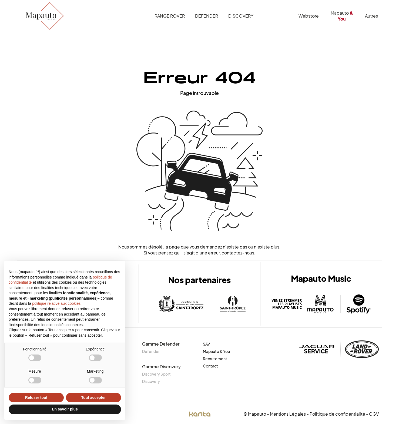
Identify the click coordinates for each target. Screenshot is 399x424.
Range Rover (170, 16)
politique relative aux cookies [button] (56, 303)
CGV (374, 414)
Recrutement (215, 358)
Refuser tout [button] (36, 397)
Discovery (240, 16)
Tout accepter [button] (93, 397)
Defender (206, 16)
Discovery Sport (156, 374)
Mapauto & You (216, 351)
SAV (206, 344)
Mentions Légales (288, 414)
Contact (210, 366)
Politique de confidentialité (337, 414)
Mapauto (342, 16)
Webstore (309, 16)
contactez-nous (238, 253)
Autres (371, 16)
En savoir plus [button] (65, 409)
